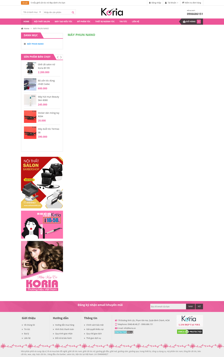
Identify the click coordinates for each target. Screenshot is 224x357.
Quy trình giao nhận (62, 333)
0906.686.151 (147, 324)
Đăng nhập (156, 2)
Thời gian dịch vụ (92, 338)
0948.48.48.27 (134, 324)
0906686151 (195, 14)
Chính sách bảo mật (94, 325)
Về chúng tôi (28, 325)
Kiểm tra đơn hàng (193, 2)
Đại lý (25, 333)
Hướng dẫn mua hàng (63, 325)
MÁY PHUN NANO (35, 44)
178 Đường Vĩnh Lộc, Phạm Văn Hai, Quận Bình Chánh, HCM (143, 320)
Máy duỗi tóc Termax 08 (48, 130)
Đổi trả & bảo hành (62, 338)
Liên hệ (26, 338)
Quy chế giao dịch (93, 333)
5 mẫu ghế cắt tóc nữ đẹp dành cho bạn (48, 2)
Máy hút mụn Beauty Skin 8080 (48, 98)
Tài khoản (172, 2)
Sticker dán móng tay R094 (48, 114)
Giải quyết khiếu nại (93, 329)
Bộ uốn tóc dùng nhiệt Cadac (46, 82)
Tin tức (26, 329)
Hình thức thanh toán (63, 329)
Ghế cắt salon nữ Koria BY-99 (46, 66)
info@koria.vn (130, 328)
